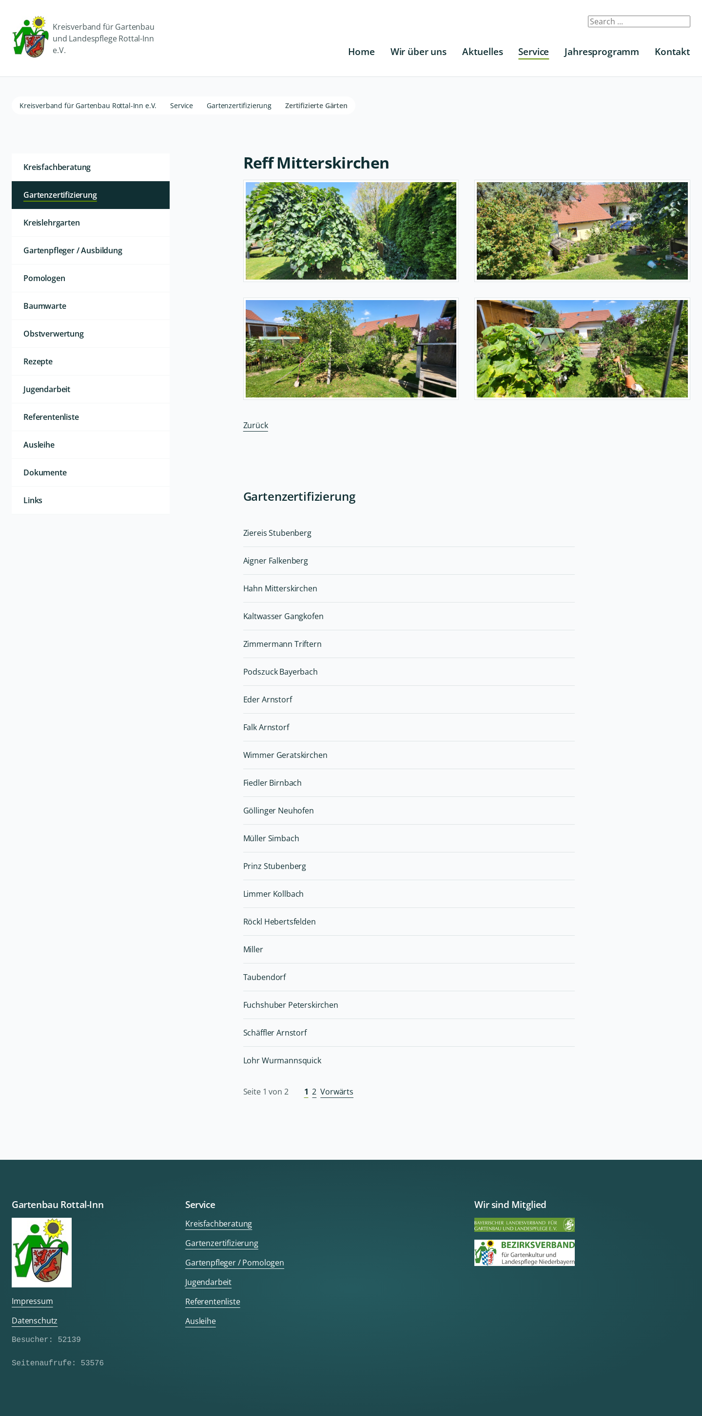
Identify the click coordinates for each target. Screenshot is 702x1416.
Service (533, 51)
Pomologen (44, 278)
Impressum (32, 1301)
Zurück (255, 425)
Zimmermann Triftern (282, 644)
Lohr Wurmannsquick (282, 1060)
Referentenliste (51, 417)
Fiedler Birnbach (272, 782)
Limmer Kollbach (273, 893)
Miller (253, 949)
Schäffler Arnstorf (275, 1032)
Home (361, 51)
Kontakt (672, 51)
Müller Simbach (271, 838)
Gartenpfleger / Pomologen (234, 1262)
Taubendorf (264, 977)
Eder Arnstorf (267, 699)
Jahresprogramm (602, 51)
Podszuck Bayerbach (280, 671)
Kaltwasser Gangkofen (283, 616)
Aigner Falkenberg (275, 560)
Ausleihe (39, 444)
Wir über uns (418, 51)
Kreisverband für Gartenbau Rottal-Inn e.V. (88, 105)
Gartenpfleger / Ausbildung (72, 250)
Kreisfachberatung (57, 167)
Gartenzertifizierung (239, 105)
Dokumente (45, 472)
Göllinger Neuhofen (278, 810)
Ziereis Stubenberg (277, 533)
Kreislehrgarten (51, 222)
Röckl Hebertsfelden (279, 921)
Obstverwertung (53, 333)
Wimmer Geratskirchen (285, 755)
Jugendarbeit (46, 389)
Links (32, 500)
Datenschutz (35, 1320)
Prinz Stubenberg (274, 866)
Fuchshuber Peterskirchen (290, 1005)
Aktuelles (482, 51)
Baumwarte (44, 306)
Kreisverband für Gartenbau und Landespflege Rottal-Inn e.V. (83, 38)
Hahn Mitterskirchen (280, 588)
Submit (676, 25)
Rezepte (38, 361)
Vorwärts (336, 1091)
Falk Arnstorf (266, 727)
